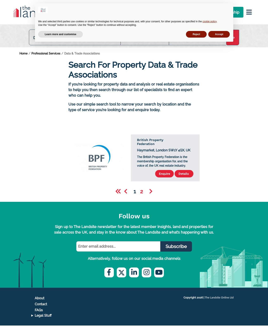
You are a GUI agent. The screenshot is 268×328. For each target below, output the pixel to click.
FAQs (39, 313)
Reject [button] (196, 34)
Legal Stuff (43, 318)
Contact (41, 307)
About (39, 301)
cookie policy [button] (209, 21)
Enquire (158, 176)
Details (182, 176)
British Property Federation (150, 144)
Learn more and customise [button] (60, 34)
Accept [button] (219, 34)
